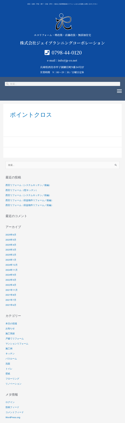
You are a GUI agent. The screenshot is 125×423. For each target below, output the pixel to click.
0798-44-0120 (67, 52)
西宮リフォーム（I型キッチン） (22, 190)
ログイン (10, 402)
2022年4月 (11, 285)
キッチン (10, 353)
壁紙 (8, 373)
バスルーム (11, 358)
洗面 (8, 363)
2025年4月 (11, 244)
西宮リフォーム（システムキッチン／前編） (28, 195)
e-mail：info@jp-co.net (62, 60)
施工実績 (10, 333)
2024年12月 (12, 265)
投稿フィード (12, 407)
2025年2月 (11, 254)
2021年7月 (11, 300)
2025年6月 (11, 234)
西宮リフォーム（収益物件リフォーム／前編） (29, 205)
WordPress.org (13, 417)
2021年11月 (12, 290)
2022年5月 (11, 280)
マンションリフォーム (17, 343)
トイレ (9, 368)
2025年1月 (11, 259)
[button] (119, 90)
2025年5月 (11, 239)
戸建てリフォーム (15, 338)
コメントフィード (15, 412)
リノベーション (13, 383)
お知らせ (10, 328)
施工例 (9, 348)
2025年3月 (11, 249)
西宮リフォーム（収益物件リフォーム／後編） (29, 200)
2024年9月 (11, 274)
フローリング (12, 378)
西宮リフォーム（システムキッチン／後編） (28, 185)
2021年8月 (11, 295)
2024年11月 (12, 270)
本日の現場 (11, 323)
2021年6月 (11, 305)
